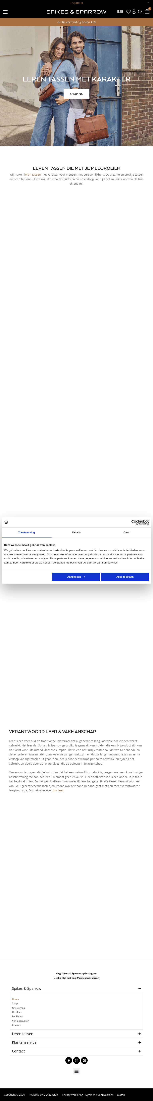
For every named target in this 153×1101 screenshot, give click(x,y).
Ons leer (17, 1012)
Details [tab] (76, 532)
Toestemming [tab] (26, 532)
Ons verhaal (19, 1008)
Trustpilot (76, 3)
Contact (16, 1025)
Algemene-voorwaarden (99, 1095)
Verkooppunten (20, 1020)
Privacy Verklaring (72, 1095)
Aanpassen (76, 576)
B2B (120, 11)
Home (15, 999)
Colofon (120, 1095)
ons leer (58, 790)
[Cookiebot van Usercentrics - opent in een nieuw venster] (131, 522)
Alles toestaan (125, 576)
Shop (15, 1003)
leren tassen (32, 174)
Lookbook (17, 1016)
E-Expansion (50, 1094)
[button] (5, 11)
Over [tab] (126, 532)
